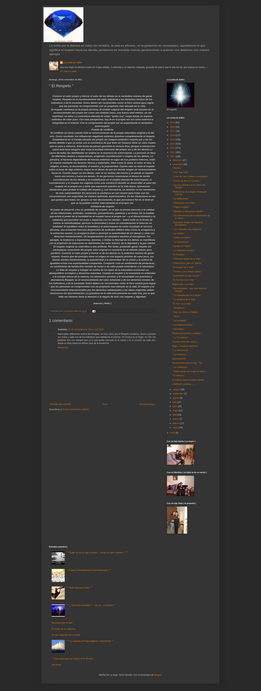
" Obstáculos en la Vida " (184, 203)
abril (175, 415)
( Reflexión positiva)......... (184, 384)
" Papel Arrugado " (181, 207)
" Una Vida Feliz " (180, 172)
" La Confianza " (180, 367)
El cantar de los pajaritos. (64, 629)
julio (175, 402)
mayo (176, 410)
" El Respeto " (179, 254)
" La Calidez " (178, 233)
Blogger (157, 675)
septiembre (178, 393)
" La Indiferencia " (180, 198)
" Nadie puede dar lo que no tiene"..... (190, 371)
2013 (173, 148)
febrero (176, 423)
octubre (177, 389)
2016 (173, 135)
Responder (63, 347)
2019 (173, 122)
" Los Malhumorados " (182, 325)
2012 (173, 152)
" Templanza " (178, 308)
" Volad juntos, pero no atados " (187, 263)
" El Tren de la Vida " (182, 304)
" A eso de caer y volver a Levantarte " (190, 176)
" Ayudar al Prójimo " (182, 246)
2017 (173, 131)
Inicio (105, 404)
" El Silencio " (178, 375)
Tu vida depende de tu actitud (66, 635)
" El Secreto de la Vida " (183, 280)
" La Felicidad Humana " (184, 250)
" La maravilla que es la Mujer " (187, 295)
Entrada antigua (147, 404)
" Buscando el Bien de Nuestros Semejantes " (187, 223)
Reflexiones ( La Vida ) (183, 284)
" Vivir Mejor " (178, 329)
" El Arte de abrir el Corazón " (186, 181)
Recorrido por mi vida (62, 623)
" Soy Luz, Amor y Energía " (185, 312)
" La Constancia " (180, 337)
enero (176, 427)
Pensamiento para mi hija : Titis (187, 363)
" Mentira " (177, 168)
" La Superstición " (181, 242)
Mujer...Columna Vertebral (184, 346)
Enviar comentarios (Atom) (75, 409)
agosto (176, 398)
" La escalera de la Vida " (184, 299)
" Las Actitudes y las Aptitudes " (187, 229)
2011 (173, 156)
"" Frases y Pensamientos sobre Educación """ (89, 570)
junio (175, 406)
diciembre (178, 160)
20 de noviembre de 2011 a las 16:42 (86, 329)
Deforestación (179, 359)
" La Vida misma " (180, 350)
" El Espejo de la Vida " (183, 267)
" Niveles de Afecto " (182, 237)
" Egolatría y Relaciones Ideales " (188, 211)
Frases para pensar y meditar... (187, 333)
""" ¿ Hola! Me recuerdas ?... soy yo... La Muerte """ (91, 605)
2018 (173, 127)
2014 (173, 144)
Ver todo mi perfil (68, 71)
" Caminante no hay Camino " (186, 276)
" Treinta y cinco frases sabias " (187, 271)
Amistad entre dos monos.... (185, 342)
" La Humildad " (179, 320)
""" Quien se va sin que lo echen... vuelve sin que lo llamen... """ (97, 552)
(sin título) (56, 665)
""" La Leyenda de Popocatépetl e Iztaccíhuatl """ (90, 641)
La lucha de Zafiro (73, 62)
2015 (173, 139)
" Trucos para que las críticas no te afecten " (73, 658)
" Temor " (176, 316)
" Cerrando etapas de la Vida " (186, 259)
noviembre (178, 164)
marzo (176, 419)
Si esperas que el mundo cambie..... (189, 380)
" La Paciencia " (179, 354)
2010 (173, 432)
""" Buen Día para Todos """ (80, 587)
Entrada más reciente (60, 404)
